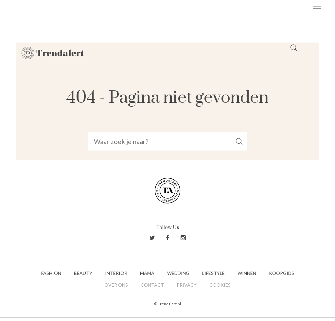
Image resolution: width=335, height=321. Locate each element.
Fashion (51, 273)
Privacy (187, 285)
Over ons (116, 285)
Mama (147, 273)
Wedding (178, 273)
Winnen (247, 273)
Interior (116, 273)
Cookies (220, 285)
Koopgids (281, 273)
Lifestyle (213, 273)
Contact (152, 285)
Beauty (83, 273)
